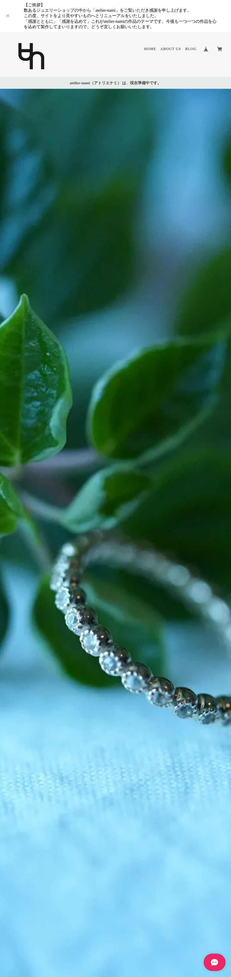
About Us (169, 49)
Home (149, 49)
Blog (190, 49)
